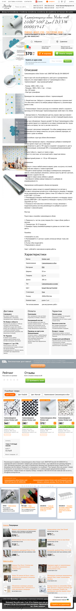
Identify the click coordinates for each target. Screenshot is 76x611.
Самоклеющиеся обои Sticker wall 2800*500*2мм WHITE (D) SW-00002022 (48, 421)
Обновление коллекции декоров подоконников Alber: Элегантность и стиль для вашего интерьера (23, 587)
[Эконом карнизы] (10, 496)
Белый (44, 288)
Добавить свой (35, 380)
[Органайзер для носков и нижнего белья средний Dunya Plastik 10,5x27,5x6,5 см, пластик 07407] (66, 496)
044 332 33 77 (38, 6)
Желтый (49, 288)
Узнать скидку (64, 53)
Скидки (50, 2)
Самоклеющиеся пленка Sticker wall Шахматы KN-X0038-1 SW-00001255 (30, 421)
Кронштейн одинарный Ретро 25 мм (23, 550)
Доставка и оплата (15, 1)
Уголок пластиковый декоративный (28, 506)
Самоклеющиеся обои (49, 263)
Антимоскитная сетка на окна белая (58, 540)
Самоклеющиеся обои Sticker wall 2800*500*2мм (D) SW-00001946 (15, 481)
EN (72, 1)
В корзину (45, 53)
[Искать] (30, 7)
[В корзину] (18, 423)
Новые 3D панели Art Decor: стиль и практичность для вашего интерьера (23, 576)
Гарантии (57, 311)
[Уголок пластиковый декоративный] (28, 496)
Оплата (32, 311)
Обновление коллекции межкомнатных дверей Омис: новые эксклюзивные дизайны (59, 577)
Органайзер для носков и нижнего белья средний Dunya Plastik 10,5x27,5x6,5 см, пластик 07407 (65, 509)
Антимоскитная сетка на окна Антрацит (24, 540)
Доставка (8, 311)
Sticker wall (45, 48)
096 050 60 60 (49, 6)
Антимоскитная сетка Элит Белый (57, 529)
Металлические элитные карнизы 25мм (24, 552)
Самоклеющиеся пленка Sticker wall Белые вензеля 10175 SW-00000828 (66, 421)
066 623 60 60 (49, 8)
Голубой (54, 288)
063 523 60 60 (38, 8)
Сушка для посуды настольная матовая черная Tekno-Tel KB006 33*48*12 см (47, 508)
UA (70, 1)
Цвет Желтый (35, 395)
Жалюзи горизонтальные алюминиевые (24, 529)
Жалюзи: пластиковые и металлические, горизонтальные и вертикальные (24, 532)
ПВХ (43, 267)
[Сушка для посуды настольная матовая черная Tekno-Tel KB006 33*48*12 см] (47, 496)
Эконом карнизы (12, 506)
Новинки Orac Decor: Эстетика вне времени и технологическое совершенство (22, 567)
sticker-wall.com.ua (66, 48)
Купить (67, 61)
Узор (43, 292)
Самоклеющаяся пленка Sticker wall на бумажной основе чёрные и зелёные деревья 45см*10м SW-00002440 (52, 481)
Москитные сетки (52, 531)
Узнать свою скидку (13, 426)
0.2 (43, 275)
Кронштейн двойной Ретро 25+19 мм (59, 550)
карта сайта (47, 599)
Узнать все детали (38, 366)
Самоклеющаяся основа (50, 284)
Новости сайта (8, 561)
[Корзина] (65, 1)
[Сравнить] (62, 1)
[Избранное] (59, 1)
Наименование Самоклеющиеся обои (56, 395)
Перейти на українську (60, 604)
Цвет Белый (10, 395)
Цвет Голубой (22, 395)
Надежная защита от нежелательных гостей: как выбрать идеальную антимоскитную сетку (58, 567)
